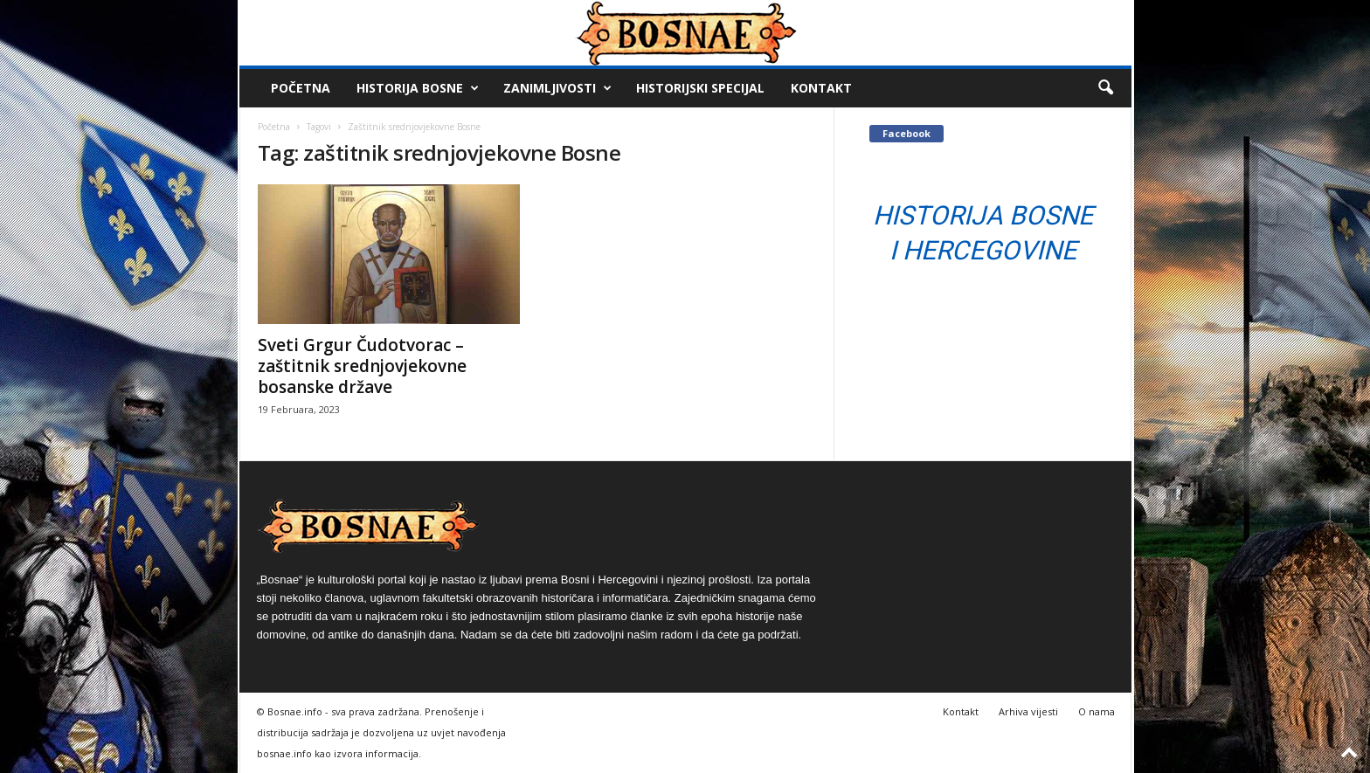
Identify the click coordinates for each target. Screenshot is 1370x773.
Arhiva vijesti (1028, 711)
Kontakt (821, 87)
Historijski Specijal (700, 87)
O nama (1096, 711)
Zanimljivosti (557, 88)
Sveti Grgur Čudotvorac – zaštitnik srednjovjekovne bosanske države (362, 366)
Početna (300, 87)
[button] (1105, 88)
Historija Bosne (417, 88)
